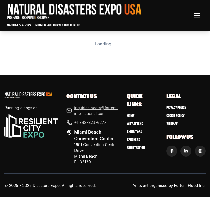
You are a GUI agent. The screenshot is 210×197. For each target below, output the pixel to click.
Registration (136, 147)
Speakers (133, 139)
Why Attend (135, 123)
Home (131, 116)
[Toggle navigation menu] (196, 15)
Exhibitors (134, 131)
